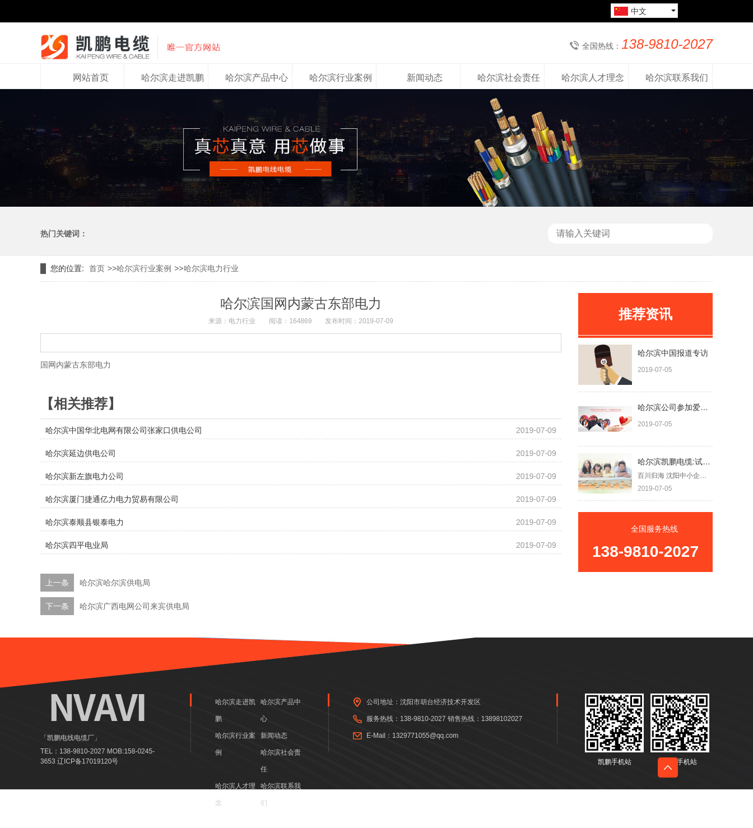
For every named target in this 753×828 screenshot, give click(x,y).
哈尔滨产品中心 (281, 710)
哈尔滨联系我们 (281, 794)
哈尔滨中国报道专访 (673, 352)
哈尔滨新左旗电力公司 (84, 476)
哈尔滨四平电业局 (76, 545)
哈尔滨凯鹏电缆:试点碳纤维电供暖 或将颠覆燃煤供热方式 (675, 461)
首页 (97, 268)
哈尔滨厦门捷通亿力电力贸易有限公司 (112, 499)
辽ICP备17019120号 (87, 761)
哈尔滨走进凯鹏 (235, 710)
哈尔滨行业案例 (144, 268)
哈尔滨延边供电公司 (80, 453)
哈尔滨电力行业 (211, 268)
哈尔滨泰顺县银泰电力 (84, 522)
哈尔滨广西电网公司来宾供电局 (134, 606)
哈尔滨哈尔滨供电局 (115, 582)
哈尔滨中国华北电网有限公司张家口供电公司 (123, 430)
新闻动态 (274, 735)
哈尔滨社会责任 (281, 760)
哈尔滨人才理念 (235, 794)
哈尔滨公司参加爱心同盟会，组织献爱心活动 (675, 407)
